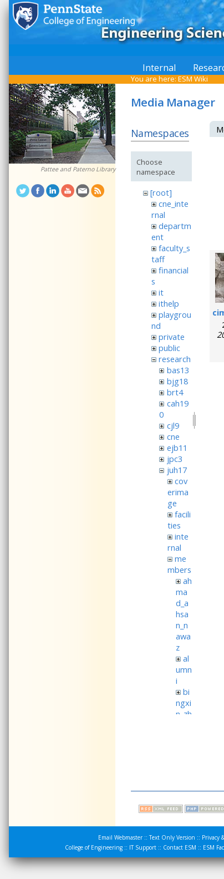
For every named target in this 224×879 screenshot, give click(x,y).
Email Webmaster (120, 837)
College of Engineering (94, 847)
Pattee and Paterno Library (77, 169)
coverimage (178, 492)
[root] (161, 192)
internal (178, 542)
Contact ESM (179, 847)
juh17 (177, 469)
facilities (179, 520)
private (172, 336)
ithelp (169, 303)
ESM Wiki (193, 79)
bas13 (178, 369)
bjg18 (177, 381)
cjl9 (173, 425)
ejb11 (177, 447)
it (161, 292)
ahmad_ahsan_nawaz (184, 614)
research (175, 358)
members (179, 564)
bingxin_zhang (184, 708)
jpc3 (174, 458)
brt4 (175, 392)
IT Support (142, 847)
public (169, 347)
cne (173, 436)
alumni (184, 669)
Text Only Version (172, 837)
